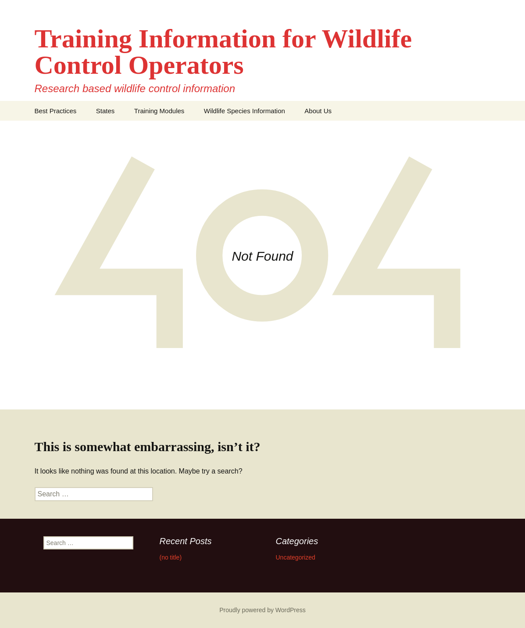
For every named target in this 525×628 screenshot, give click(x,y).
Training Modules (159, 111)
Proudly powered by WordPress (262, 610)
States (105, 111)
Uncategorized (295, 557)
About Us (318, 111)
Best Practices (56, 111)
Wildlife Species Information (244, 111)
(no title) (171, 557)
